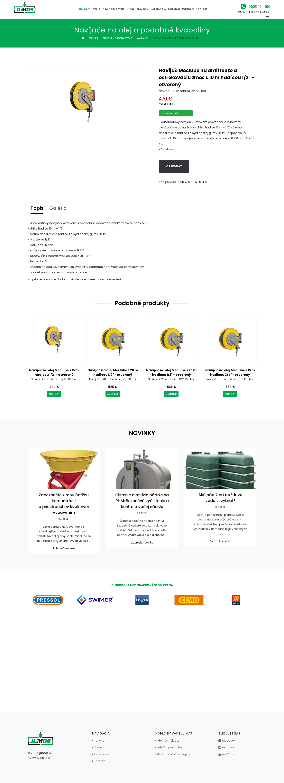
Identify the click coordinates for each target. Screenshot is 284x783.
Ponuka (98, 741)
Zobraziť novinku (64, 547)
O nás (97, 747)
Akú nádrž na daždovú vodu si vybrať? (220, 501)
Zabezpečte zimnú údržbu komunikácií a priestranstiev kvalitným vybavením (64, 506)
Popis (37, 208)
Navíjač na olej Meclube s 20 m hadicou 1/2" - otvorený (112, 372)
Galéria (58, 208)
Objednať (174, 166)
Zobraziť (54, 394)
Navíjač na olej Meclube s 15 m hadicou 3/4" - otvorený (230, 372)
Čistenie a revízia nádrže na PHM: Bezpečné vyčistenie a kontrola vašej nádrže (142, 504)
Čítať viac (167, 149)
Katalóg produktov (169, 747)
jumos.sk (45, 753)
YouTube (226, 754)
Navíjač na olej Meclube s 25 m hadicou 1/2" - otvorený (171, 372)
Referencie (101, 754)
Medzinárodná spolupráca (174, 754)
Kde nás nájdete (167, 741)
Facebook (226, 741)
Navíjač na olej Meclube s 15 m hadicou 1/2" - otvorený (54, 372)
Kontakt (98, 761)
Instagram (227, 747)
